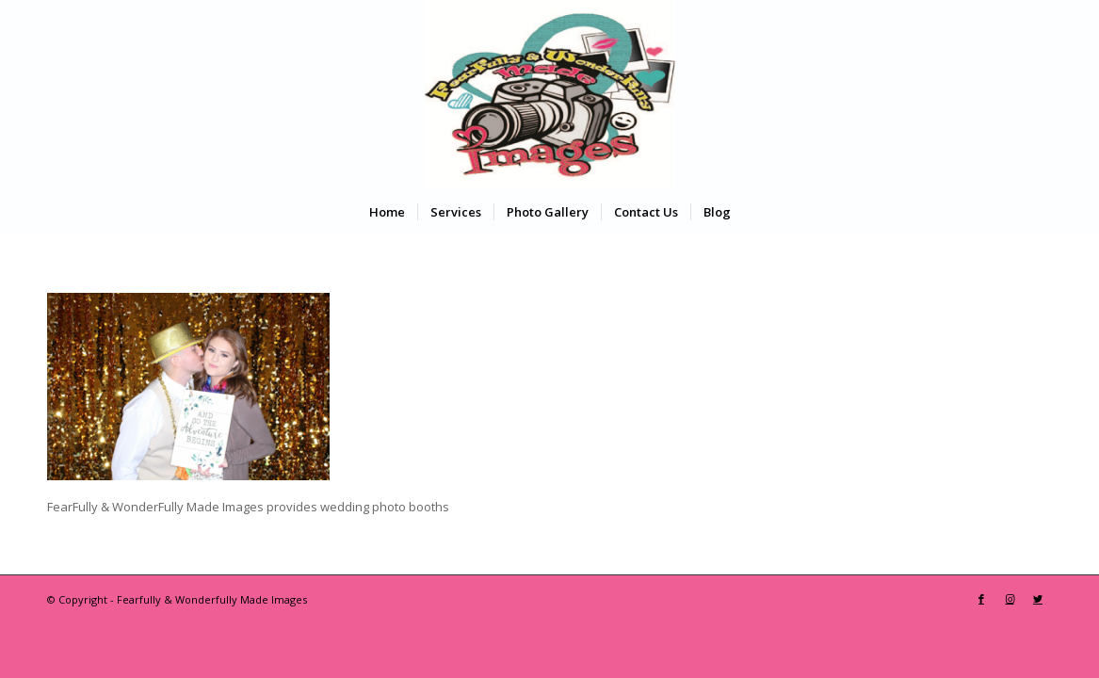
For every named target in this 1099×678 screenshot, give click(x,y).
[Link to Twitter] (1038, 599)
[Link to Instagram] (1009, 599)
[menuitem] (387, 211)
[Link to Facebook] (981, 599)
